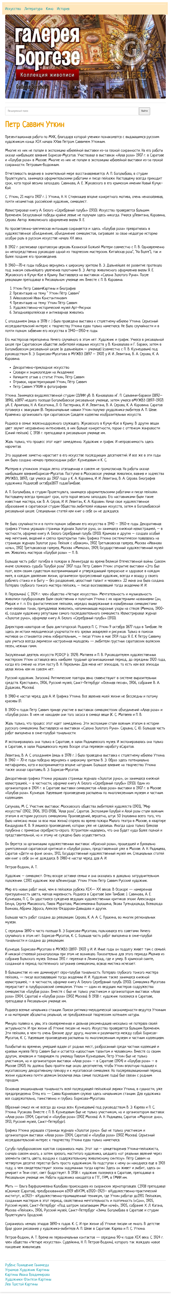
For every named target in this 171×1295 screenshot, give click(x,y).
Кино (49, 9)
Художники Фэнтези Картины (28, 1280)
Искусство (13, 9)
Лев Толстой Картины (21, 1284)
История (63, 9)
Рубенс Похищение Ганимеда (27, 1265)
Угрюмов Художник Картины (27, 1270)
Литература (33, 9)
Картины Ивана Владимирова (27, 1275)
